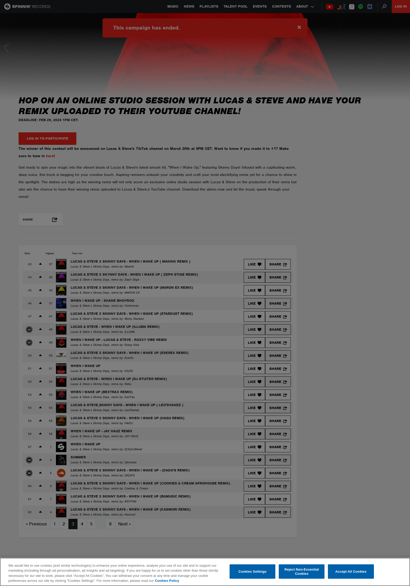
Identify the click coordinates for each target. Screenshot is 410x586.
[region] (205, 572)
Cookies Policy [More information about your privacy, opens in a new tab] (167, 581)
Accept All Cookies (351, 571)
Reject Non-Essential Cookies (301, 571)
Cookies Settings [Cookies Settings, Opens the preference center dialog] (252, 571)
